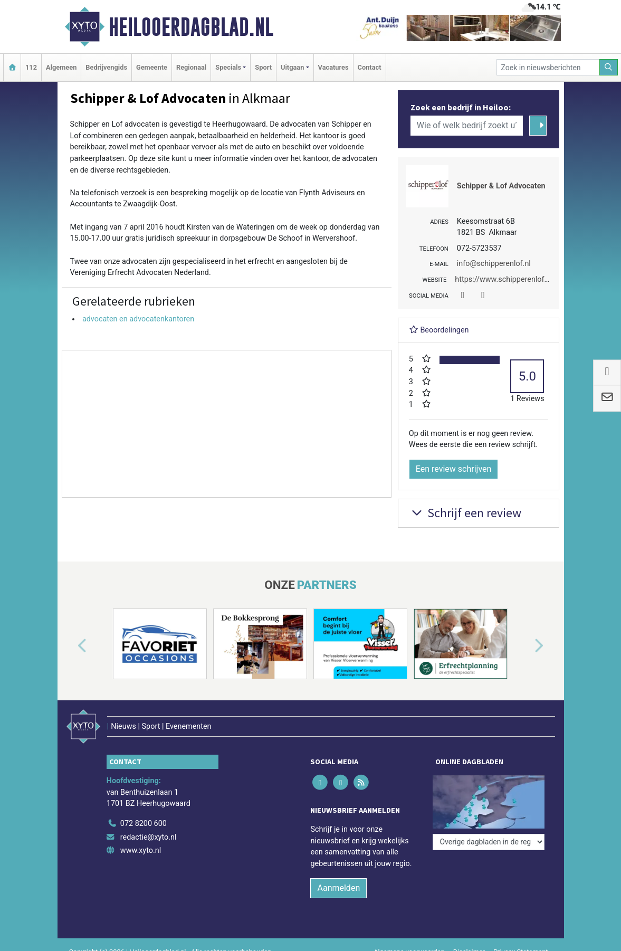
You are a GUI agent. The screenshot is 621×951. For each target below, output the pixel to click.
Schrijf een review (465, 513)
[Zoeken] (608, 67)
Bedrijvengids (106, 67)
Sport (263, 67)
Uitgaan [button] (292, 67)
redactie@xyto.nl (148, 837)
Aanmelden (338, 888)
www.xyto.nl (140, 850)
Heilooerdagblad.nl (191, 26)
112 (31, 67)
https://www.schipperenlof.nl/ (505, 279)
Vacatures (333, 67)
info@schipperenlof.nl (494, 263)
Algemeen (61, 67)
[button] (70, 646)
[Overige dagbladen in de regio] (488, 842)
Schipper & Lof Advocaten (501, 186)
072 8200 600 (143, 823)
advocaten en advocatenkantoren (138, 319)
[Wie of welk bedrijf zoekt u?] (466, 126)
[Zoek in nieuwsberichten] (548, 67)
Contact (369, 67)
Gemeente (151, 67)
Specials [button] (228, 67)
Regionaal (191, 67)
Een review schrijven (454, 469)
